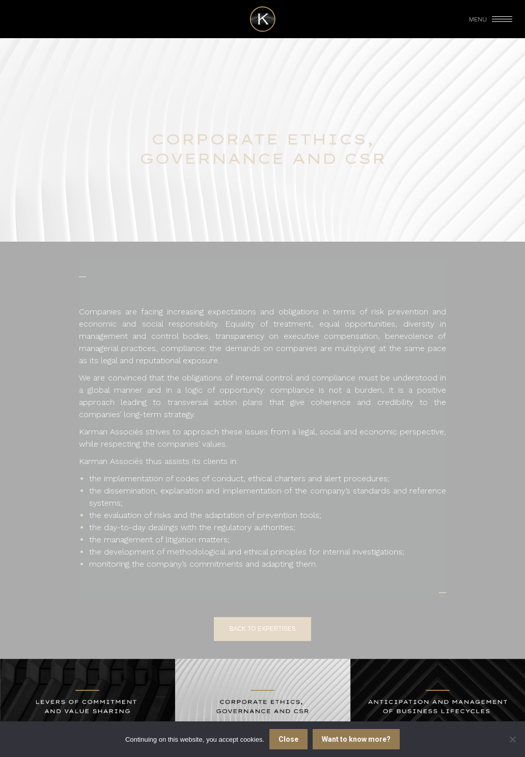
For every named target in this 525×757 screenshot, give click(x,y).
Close (288, 739)
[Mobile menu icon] (491, 19)
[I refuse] (512, 739)
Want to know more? (356, 739)
